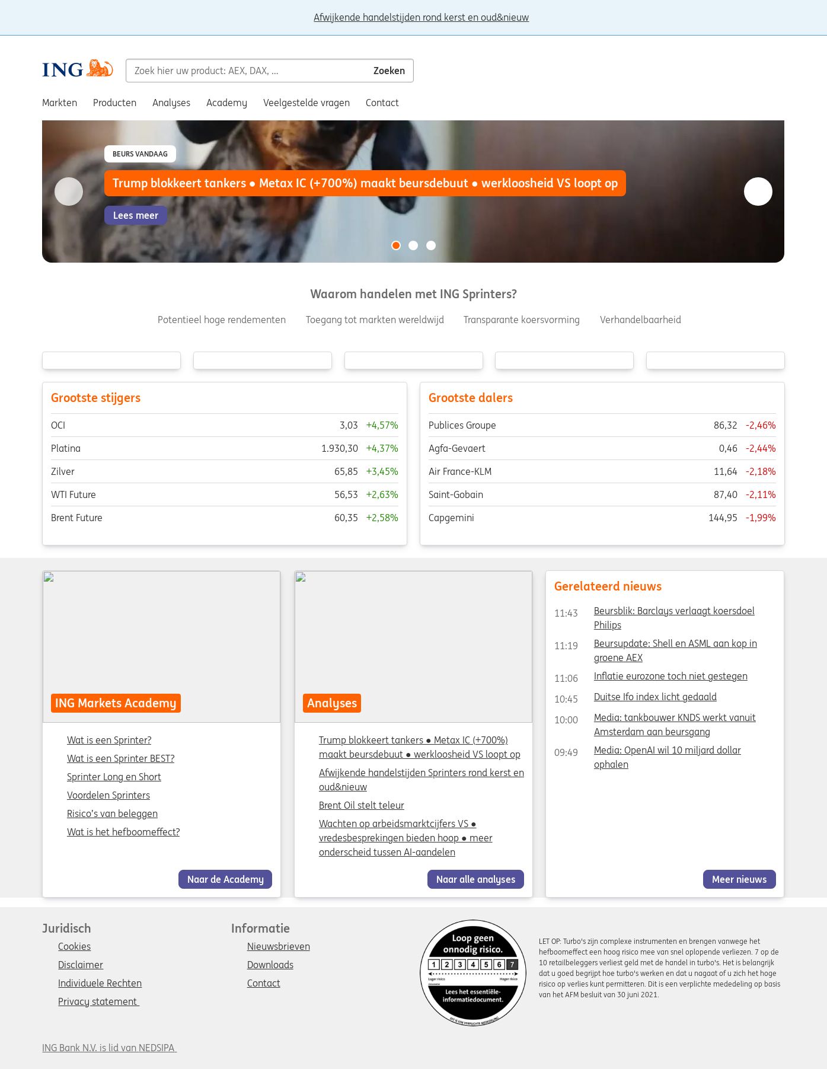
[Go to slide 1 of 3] (396, 245)
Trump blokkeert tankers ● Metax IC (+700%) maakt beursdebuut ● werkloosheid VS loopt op (420, 747)
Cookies (74, 947)
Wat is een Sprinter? (109, 740)
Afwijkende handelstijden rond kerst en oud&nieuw (421, 17)
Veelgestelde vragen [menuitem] (306, 103)
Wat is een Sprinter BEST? (120, 759)
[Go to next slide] (758, 191)
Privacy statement (98, 1002)
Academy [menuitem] (226, 103)
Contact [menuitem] (382, 103)
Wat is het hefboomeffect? (123, 832)
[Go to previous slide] (69, 191)
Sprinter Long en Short (114, 777)
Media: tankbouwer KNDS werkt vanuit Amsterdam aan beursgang (655, 720)
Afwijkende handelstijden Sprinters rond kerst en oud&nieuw (421, 780)
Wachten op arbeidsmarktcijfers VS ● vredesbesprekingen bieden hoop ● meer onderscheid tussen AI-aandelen (406, 838)
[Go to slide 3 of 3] (431, 245)
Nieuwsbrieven (278, 947)
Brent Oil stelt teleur (361, 805)
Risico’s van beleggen (112, 814)
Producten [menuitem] (114, 103)
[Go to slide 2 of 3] (414, 245)
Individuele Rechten (100, 983)
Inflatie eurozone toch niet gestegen (651, 678)
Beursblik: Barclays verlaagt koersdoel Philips (654, 613)
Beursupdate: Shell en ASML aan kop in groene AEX (655, 646)
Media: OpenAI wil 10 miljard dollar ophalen (647, 752)
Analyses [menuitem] (171, 103)
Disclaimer (80, 965)
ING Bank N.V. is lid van (109, 1048)
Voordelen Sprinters (108, 795)
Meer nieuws (739, 879)
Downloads (270, 965)
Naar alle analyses (475, 879)
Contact (263, 983)
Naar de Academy (225, 879)
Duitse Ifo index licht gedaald (635, 699)
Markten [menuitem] (59, 103)
